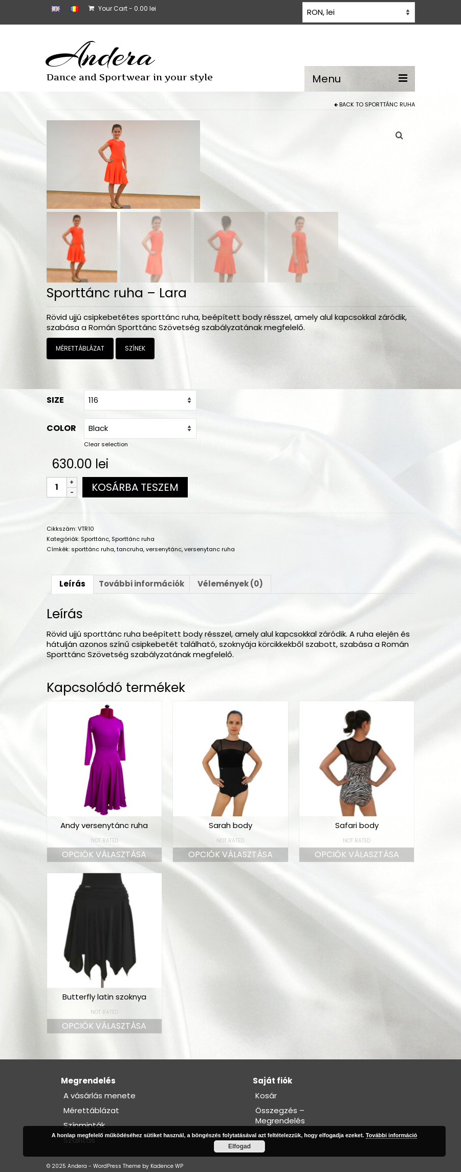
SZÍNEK (135, 349)
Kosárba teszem (135, 488)
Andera (101, 55)
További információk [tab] (141, 584)
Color (61, 429)
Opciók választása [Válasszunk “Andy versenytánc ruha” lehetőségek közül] (104, 855)
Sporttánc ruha (390, 104)
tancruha (130, 550)
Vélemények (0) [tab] (230, 584)
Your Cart (122, 8)
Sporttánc (95, 539)
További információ (392, 1135)
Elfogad (239, 1146)
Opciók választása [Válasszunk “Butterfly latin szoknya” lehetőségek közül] (104, 1027)
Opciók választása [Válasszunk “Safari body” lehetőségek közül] (357, 855)
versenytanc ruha (209, 550)
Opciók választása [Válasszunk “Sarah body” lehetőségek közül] (230, 855)
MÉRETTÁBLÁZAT (80, 349)
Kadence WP (166, 1167)
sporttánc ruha (92, 550)
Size (55, 400)
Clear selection (106, 445)
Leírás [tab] (72, 584)
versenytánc (164, 550)
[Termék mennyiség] (57, 488)
